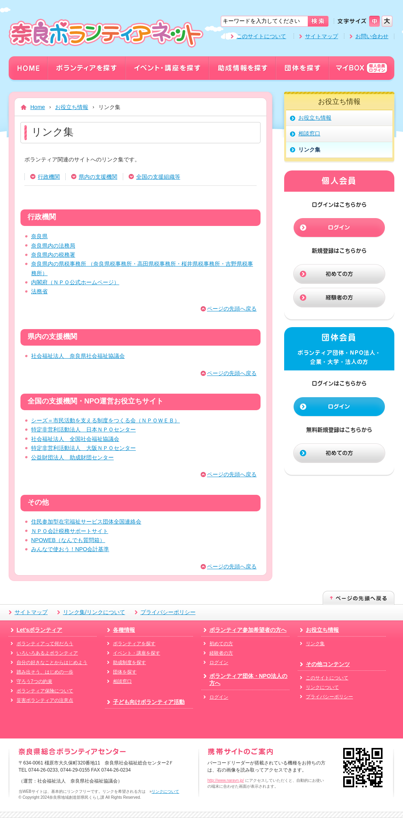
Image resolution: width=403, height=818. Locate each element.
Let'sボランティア (39, 630)
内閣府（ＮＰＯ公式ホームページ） (75, 282)
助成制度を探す (129, 662)
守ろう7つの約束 (34, 681)
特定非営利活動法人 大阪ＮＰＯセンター (83, 448)
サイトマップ (321, 36)
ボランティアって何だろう (45, 643)
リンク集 (315, 643)
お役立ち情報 (71, 107)
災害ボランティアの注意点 (45, 700)
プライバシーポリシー (168, 612)
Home (37, 107)
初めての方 (221, 643)
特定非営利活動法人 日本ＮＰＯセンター (83, 429)
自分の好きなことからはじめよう (52, 662)
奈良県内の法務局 (53, 245)
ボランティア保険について (45, 691)
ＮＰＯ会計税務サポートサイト (69, 531)
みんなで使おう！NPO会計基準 (70, 549)
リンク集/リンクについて (94, 612)
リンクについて (322, 687)
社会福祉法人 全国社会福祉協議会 (75, 439)
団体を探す (125, 672)
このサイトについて (261, 36)
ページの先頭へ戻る (232, 308)
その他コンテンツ (328, 664)
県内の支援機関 (98, 177)
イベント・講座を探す (136, 653)
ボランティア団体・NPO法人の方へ (248, 679)
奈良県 (39, 236)
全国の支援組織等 (158, 177)
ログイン (218, 662)
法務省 (39, 291)
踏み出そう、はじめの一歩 (45, 672)
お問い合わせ (371, 36)
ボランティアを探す (134, 643)
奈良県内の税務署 (53, 255)
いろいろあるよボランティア (47, 653)
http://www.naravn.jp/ (225, 780)
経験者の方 (221, 653)
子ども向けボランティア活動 (149, 702)
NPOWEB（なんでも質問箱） (68, 540)
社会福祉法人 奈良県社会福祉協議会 (78, 356)
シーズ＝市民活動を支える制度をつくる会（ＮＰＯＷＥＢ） (105, 420)
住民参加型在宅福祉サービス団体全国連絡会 (86, 521)
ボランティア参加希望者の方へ (248, 630)
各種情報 (124, 630)
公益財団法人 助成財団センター (72, 457)
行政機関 (49, 177)
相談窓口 (122, 681)
